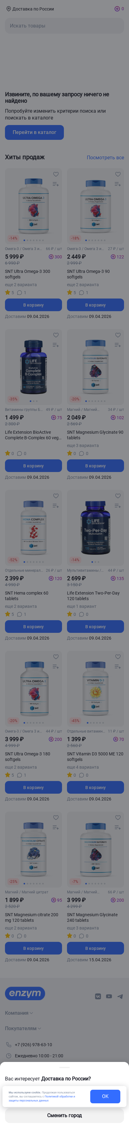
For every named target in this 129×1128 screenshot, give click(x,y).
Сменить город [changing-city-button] (64, 1115)
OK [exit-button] (105, 1096)
